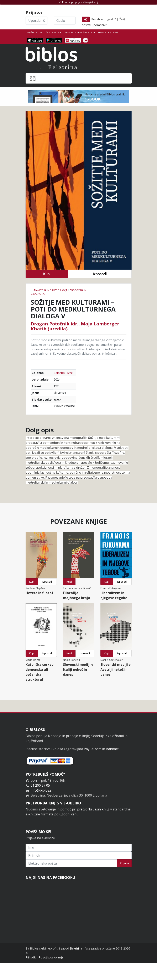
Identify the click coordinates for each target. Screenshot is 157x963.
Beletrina (76, 948)
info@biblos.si (41, 790)
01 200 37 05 (40, 785)
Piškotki (31, 957)
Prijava (124, 863)
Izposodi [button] (100, 274)
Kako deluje (98, 32)
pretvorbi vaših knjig (93, 809)
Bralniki (57, 32)
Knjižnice (32, 32)
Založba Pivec (63, 373)
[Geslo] (64, 20)
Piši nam (113, 32)
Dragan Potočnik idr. (54, 323)
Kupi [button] (47, 274)
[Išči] (79, 78)
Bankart (112, 749)
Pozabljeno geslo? (103, 19)
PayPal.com (92, 749)
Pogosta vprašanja (77, 32)
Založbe (45, 32)
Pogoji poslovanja (51, 957)
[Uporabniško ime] (36, 20)
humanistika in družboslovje (49, 290)
